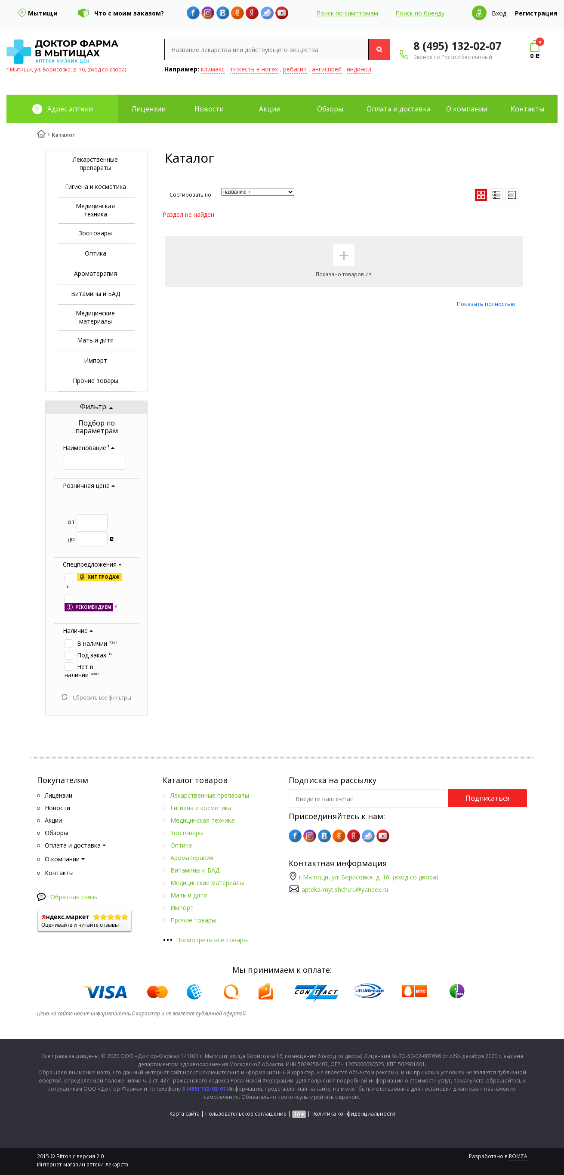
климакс (213, 69)
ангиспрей (327, 69)
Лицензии (148, 109)
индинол (359, 69)
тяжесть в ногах (254, 69)
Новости (209, 109)
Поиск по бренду (419, 13)
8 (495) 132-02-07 (457, 45)
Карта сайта (185, 1113)
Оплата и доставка (399, 109)
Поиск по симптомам (347, 13)
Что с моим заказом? (129, 13)
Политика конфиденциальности (353, 1113)
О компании (466, 109)
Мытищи (43, 13)
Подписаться (487, 798)
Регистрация (536, 13)
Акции (269, 109)
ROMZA (518, 1156)
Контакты (527, 109)
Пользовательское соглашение (246, 1113)
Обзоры (330, 109)
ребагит (295, 69)
